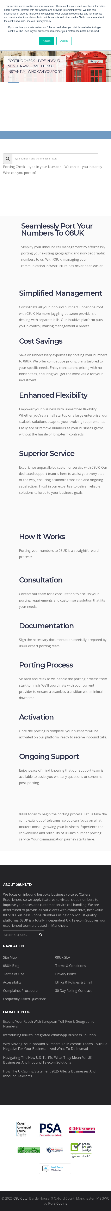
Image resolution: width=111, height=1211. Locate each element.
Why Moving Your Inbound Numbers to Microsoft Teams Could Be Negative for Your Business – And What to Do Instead (55, 1046)
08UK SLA (62, 957)
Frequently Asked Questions (25, 999)
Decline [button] (64, 40)
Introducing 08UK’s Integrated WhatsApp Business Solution (49, 1035)
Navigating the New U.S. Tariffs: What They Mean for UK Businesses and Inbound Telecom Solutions (47, 1060)
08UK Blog (11, 965)
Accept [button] (46, 40)
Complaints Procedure (20, 990)
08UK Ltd (20, 1198)
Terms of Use (13, 974)
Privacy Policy (65, 974)
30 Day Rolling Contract (73, 990)
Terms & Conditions (70, 965)
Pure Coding (57, 1203)
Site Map (10, 957)
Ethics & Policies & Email (73, 982)
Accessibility (12, 982)
